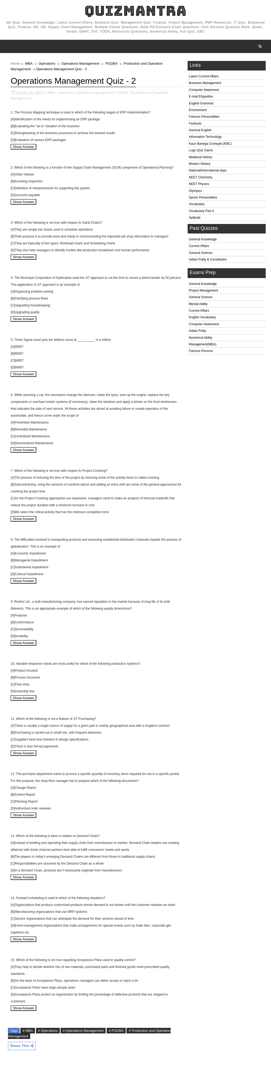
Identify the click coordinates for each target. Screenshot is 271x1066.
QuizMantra (135, 11)
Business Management (205, 83)
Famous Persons (201, 351)
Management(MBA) (202, 344)
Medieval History (201, 157)
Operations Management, (95, 93)
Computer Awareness (204, 90)
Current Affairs (199, 246)
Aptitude (195, 217)
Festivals (195, 123)
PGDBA (112, 63)
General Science (201, 253)
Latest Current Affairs (204, 76)
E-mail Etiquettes (201, 96)
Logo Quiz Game (201, 150)
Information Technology (205, 137)
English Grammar (201, 103)
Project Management (203, 290)
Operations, (66, 93)
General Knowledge (203, 239)
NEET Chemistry (201, 177)
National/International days (208, 170)
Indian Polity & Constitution (208, 259)
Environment (198, 110)
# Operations (48, 1031)
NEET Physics (199, 184)
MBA (28, 63)
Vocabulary (197, 204)
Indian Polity (197, 331)
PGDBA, (122, 93)
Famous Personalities (204, 116)
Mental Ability (198, 304)
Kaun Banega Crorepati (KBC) (210, 144)
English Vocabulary (202, 317)
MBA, (52, 93)
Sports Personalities (203, 197)
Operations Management (80, 63)
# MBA (27, 1031)
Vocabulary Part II (201, 211)
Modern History (199, 164)
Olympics (195, 191)
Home (15, 63)
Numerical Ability (201, 338)
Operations (47, 63)
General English (200, 130)
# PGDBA (116, 1031)
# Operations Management (83, 1031)
